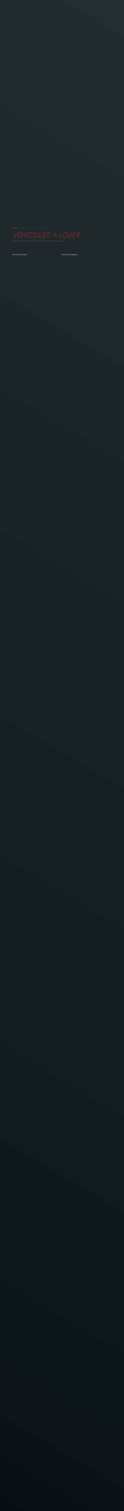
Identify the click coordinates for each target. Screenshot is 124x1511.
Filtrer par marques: (20, 254)
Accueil (15, 227)
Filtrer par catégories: (69, 254)
